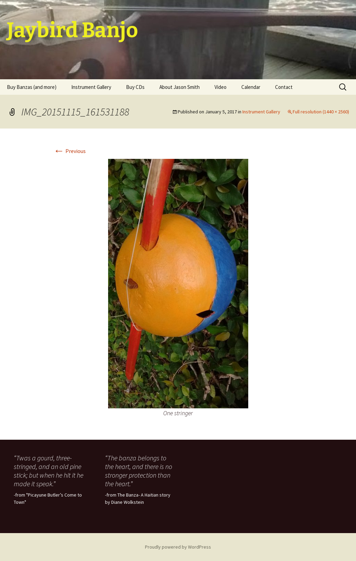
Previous (69, 150)
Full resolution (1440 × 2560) (321, 112)
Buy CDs (135, 87)
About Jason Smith (179, 87)
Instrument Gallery (91, 87)
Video (220, 87)
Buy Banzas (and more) (31, 87)
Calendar (250, 87)
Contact (284, 87)
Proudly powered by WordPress (178, 547)
